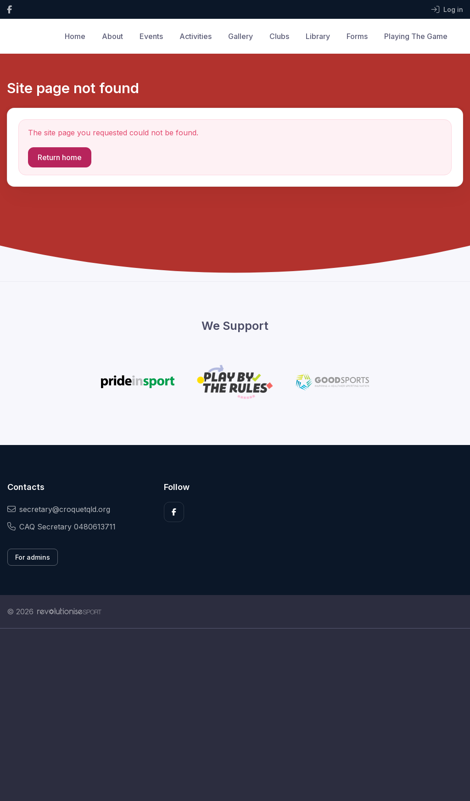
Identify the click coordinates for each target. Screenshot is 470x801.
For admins (32, 557)
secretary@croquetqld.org (58, 509)
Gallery (240, 36)
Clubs (279, 36)
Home (75, 36)
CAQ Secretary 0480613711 (61, 526)
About (112, 36)
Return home (60, 157)
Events (151, 36)
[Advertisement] (235, 715)
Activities (195, 36)
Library (318, 36)
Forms (357, 36)
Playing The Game (416, 36)
